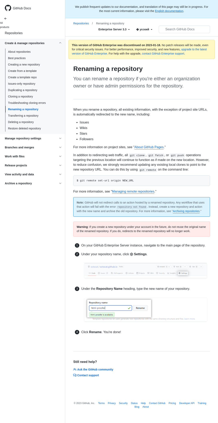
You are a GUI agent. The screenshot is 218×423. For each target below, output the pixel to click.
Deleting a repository (21, 122)
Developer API (187, 403)
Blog (137, 406)
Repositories (14, 33)
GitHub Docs (22, 8)
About (146, 406)
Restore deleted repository (24, 128)
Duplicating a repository (22, 90)
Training (202, 403)
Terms (101, 403)
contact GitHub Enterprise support (163, 53)
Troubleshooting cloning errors (27, 102)
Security (123, 403)
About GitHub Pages (149, 147)
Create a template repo (22, 77)
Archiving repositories (186, 211)
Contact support (86, 375)
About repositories (19, 51)
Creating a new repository (24, 64)
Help (143, 403)
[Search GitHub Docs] (184, 29)
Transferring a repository (23, 115)
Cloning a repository (20, 96)
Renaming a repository (23, 109)
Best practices (17, 58)
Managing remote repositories (133, 191)
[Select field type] (114, 29)
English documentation (169, 11)
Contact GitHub (157, 403)
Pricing (172, 403)
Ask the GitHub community (93, 369)
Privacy (112, 403)
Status (134, 403)
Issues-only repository (21, 83)
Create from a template (22, 70)
